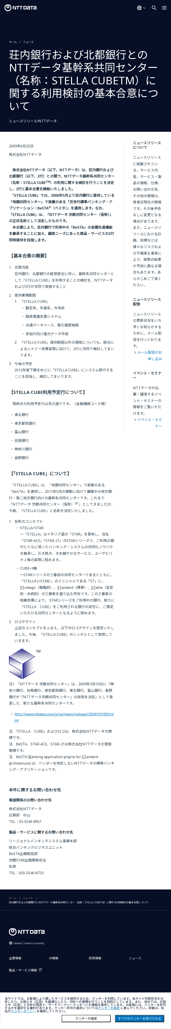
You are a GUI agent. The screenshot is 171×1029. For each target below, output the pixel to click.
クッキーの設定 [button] (109, 1008)
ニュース (28, 42)
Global (28, 943)
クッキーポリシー (23, 1011)
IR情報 (53, 958)
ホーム (13, 42)
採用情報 (95, 958)
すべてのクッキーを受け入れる (139, 1018)
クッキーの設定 (86, 1018)
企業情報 (15, 958)
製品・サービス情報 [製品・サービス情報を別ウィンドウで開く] (23, 970)
